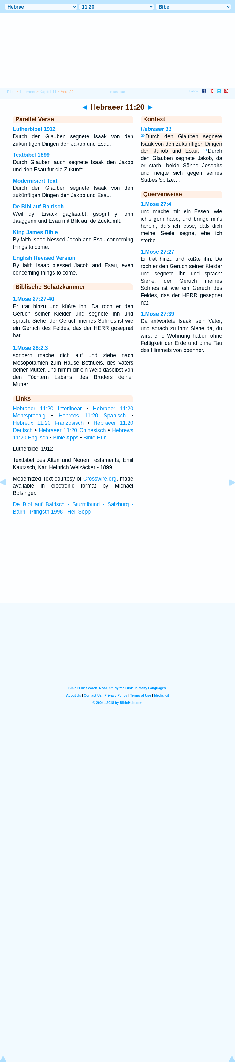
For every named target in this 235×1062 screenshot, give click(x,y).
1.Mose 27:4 (156, 204)
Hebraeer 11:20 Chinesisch (72, 430)
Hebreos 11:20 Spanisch (92, 416)
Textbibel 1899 (31, 155)
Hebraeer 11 (156, 129)
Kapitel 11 (48, 92)
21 (205, 150)
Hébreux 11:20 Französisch (48, 423)
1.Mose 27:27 (157, 252)
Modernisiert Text (35, 181)
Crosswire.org (100, 479)
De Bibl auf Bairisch (38, 207)
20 (143, 135)
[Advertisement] (117, 565)
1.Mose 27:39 (157, 314)
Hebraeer (27, 92)
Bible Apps (65, 438)
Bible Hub (94, 438)
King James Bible (35, 232)
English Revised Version (44, 258)
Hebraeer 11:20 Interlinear (47, 409)
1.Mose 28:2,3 (30, 348)
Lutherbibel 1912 (34, 129)
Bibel (11, 92)
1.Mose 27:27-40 (33, 299)
